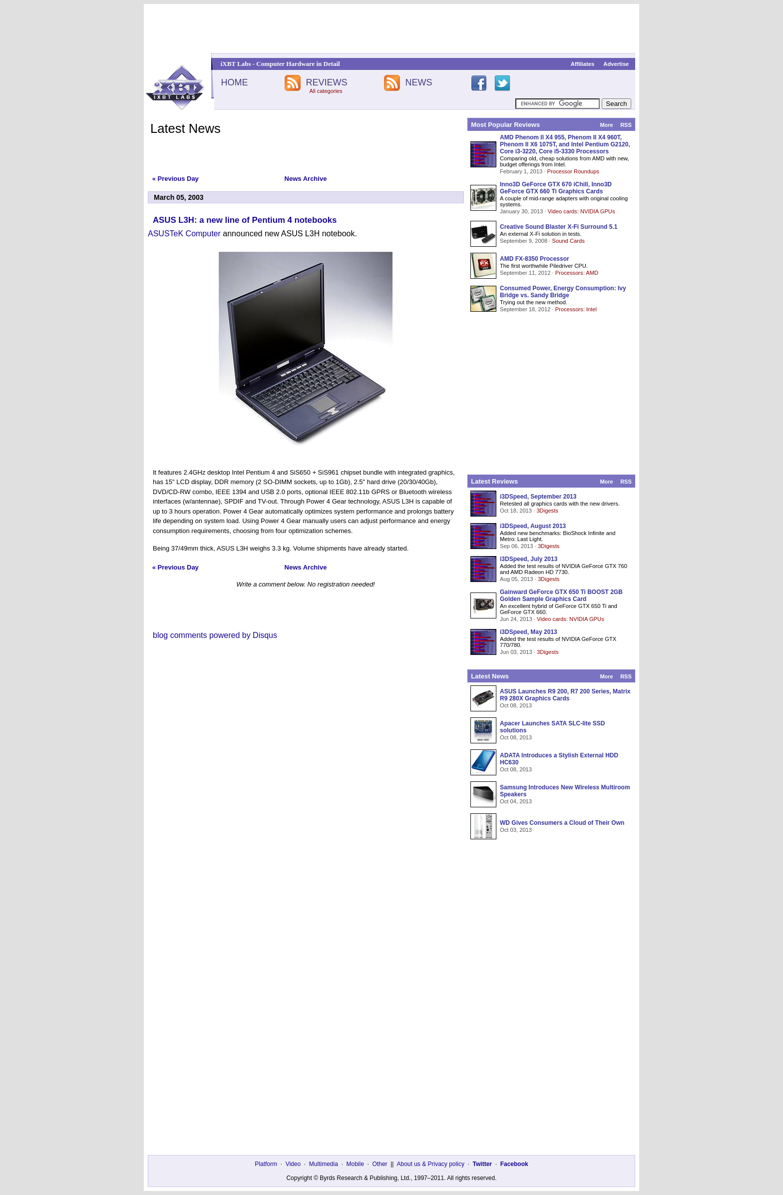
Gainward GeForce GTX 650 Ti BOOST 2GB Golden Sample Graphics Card (561, 595)
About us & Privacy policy (430, 1164)
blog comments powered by (215, 635)
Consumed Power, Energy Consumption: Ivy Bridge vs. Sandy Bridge (563, 292)
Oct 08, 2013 (516, 705)
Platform (266, 1164)
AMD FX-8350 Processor (534, 258)
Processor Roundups (573, 171)
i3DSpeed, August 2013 (533, 526)
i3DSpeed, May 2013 (528, 631)
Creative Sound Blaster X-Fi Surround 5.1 (558, 226)
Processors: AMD (576, 273)
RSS (626, 125)
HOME (234, 82)
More (606, 125)
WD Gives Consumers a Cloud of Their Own (562, 822)
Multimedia (323, 1164)
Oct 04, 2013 (516, 801)
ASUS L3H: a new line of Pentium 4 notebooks (245, 220)
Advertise (616, 64)
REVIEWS (326, 82)
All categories (325, 91)
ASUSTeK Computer (184, 233)
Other (380, 1164)
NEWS (418, 82)
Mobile (355, 1164)
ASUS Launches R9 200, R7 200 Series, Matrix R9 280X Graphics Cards (565, 695)
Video (293, 1164)
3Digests (547, 511)
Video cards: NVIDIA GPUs (581, 211)
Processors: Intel (576, 309)
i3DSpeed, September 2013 (538, 496)
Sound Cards (568, 241)
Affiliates (582, 64)
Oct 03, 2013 (516, 830)
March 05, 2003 (179, 197)
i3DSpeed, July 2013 (528, 559)
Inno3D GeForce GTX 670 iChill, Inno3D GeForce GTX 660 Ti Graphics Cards (556, 188)
